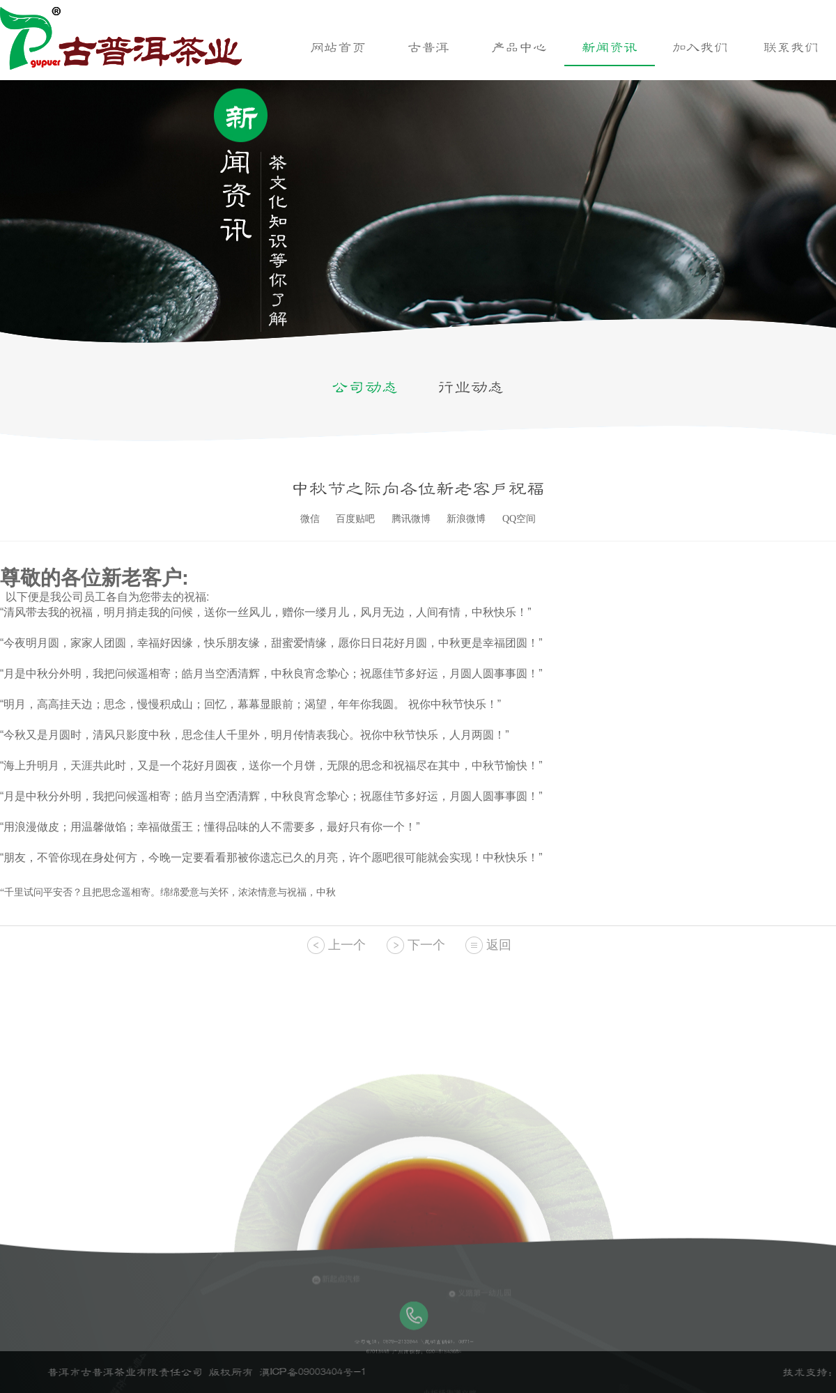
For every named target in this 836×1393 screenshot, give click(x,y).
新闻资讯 (609, 47)
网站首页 (338, 47)
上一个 (347, 945)
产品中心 (519, 47)
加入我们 (700, 47)
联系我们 (791, 47)
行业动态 (471, 387)
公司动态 (365, 387)
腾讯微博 (411, 519)
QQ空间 (519, 519)
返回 (498, 945)
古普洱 (428, 47)
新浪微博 (466, 519)
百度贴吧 (355, 519)
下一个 (426, 945)
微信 (310, 519)
